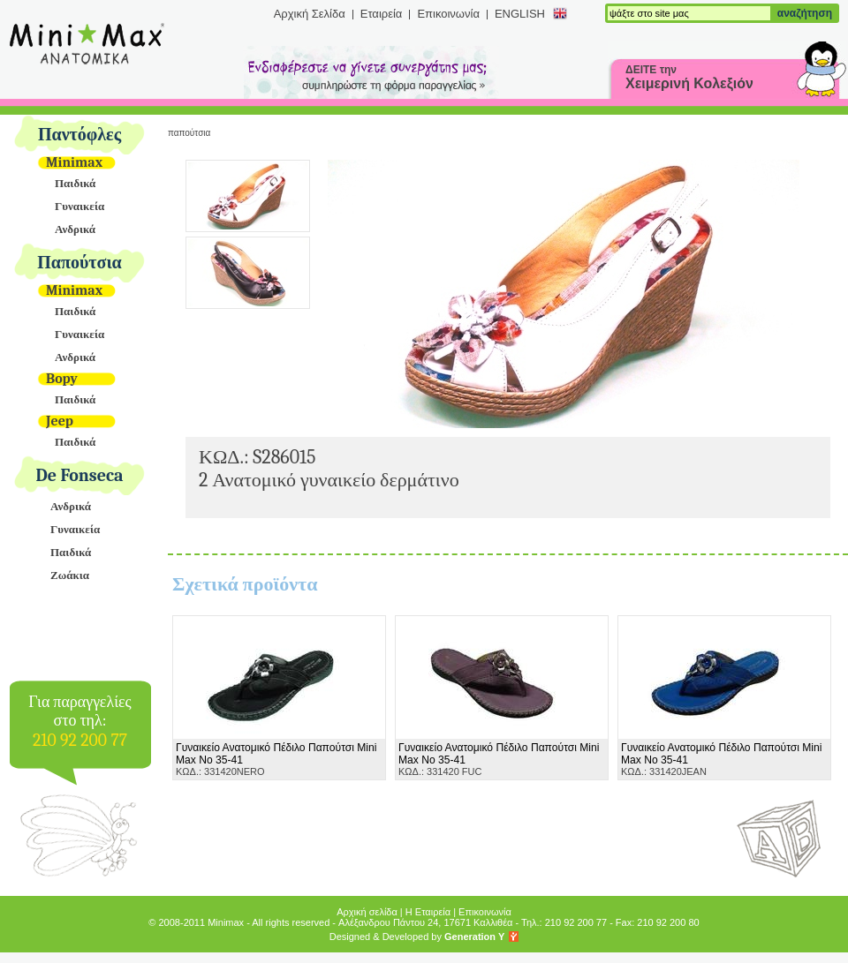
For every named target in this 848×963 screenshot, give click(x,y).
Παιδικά (75, 183)
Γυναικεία (79, 206)
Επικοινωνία (448, 13)
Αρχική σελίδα (367, 912)
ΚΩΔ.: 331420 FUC (498, 759)
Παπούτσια (79, 262)
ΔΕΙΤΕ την (689, 77)
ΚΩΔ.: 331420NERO (276, 759)
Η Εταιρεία (427, 912)
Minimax (74, 162)
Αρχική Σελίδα (309, 13)
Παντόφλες (79, 134)
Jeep (59, 421)
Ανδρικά (75, 229)
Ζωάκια (69, 575)
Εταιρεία (381, 13)
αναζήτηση (804, 13)
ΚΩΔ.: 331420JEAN (721, 759)
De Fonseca (80, 475)
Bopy (62, 379)
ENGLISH (520, 13)
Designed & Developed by (417, 936)
